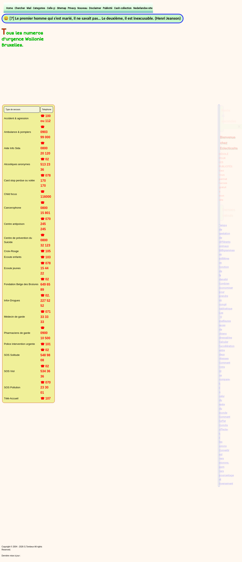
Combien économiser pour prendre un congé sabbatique (226, 296)
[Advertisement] (49, 77)
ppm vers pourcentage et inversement (226, 475)
